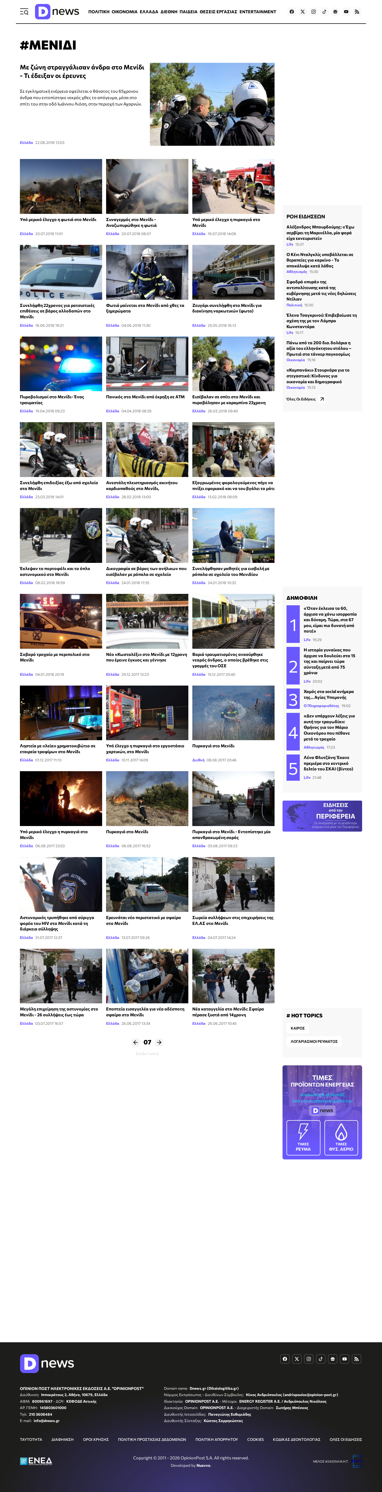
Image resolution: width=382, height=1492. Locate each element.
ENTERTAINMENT (258, 11)
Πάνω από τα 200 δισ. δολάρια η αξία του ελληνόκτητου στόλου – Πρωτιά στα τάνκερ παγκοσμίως (318, 348)
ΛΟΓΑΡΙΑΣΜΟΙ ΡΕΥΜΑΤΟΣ (314, 1041)
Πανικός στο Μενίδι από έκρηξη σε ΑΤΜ (145, 396)
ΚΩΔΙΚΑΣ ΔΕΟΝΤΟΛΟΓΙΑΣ (296, 1439)
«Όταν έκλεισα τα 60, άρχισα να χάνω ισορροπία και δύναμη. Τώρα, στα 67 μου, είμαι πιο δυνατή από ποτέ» (330, 619)
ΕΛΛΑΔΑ (149, 11)
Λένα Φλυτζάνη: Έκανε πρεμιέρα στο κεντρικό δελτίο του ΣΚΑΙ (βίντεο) (328, 763)
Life (289, 244)
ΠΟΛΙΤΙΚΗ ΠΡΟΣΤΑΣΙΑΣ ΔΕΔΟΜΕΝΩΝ (152, 1439)
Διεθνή (198, 760)
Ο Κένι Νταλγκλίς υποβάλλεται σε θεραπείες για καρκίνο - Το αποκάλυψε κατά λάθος (319, 260)
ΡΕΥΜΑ (303, 1137)
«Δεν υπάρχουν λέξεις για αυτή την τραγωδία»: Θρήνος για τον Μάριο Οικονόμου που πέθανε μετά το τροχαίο (329, 727)
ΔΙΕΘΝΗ (168, 11)
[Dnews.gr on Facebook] (292, 11)
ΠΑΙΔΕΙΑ (189, 11)
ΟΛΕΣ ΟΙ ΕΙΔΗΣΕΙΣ (346, 1439)
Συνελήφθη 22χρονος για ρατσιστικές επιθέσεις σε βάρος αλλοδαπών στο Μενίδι (57, 311)
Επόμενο (159, 1043)
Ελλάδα (26, 142)
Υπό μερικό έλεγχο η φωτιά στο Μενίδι (58, 219)
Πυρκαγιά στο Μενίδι (213, 745)
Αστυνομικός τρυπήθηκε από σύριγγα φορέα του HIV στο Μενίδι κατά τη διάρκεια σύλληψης (57, 923)
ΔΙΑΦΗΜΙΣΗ (62, 1439)
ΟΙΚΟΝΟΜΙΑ (125, 11)
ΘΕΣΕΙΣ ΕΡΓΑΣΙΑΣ (218, 11)
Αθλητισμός (296, 271)
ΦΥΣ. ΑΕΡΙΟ (341, 1137)
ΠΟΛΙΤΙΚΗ (99, 11)
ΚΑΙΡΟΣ (298, 1028)
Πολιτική (294, 305)
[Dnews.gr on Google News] (335, 11)
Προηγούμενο (136, 1043)
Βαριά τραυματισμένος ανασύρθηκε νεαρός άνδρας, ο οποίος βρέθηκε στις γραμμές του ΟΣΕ (230, 660)
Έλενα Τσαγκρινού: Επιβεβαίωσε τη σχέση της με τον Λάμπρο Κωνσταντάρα (321, 320)
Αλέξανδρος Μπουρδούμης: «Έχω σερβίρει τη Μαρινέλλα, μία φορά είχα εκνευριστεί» (320, 232)
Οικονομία (295, 359)
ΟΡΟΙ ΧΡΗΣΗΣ (96, 1439)
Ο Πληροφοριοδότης (321, 705)
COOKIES (255, 1439)
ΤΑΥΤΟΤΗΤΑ (31, 1439)
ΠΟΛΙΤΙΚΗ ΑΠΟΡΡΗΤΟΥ (217, 1439)
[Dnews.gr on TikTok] (324, 11)
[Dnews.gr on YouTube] (346, 11)
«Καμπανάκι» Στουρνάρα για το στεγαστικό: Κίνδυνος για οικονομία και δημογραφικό (318, 375)
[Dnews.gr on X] (302, 11)
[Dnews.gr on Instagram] (313, 11)
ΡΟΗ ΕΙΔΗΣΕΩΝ (305, 216)
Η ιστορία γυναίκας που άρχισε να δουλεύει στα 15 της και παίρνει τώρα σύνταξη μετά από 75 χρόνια (329, 661)
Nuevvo (203, 1465)
